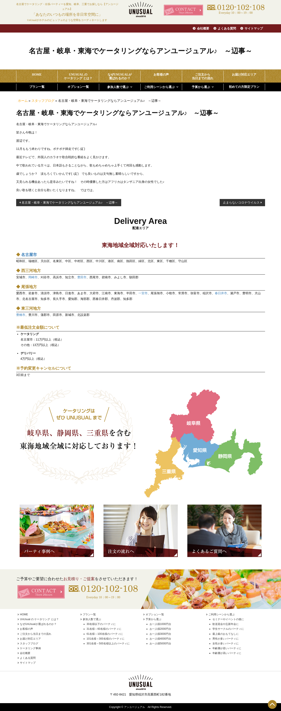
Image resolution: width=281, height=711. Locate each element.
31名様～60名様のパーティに (104, 628)
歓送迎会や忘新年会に (225, 624)
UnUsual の (78, 76)
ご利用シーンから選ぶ (159, 87)
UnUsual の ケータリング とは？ (39, 619)
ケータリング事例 (30, 648)
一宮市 (143, 293)
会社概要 (203, 28)
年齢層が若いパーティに (226, 648)
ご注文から (202, 76)
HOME (36, 74)
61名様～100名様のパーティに (105, 633)
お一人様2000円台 (160, 628)
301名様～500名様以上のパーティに (108, 643)
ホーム (23, 100)
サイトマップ (254, 28)
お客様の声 (161, 74)
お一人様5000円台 (160, 643)
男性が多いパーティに (225, 638)
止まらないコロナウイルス (241, 202)
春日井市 (221, 293)
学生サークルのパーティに (228, 628)
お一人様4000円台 (160, 638)
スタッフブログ (42, 100)
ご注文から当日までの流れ (35, 633)
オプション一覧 (78, 86)
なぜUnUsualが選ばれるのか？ (38, 624)
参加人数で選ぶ (118, 87)
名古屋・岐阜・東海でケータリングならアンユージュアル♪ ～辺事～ (70, 202)
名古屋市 (29, 255)
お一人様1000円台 (160, 624)
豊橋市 (20, 315)
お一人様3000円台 (160, 633)
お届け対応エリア (244, 74)
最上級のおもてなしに (225, 633)
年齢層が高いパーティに (226, 653)
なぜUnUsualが (119, 76)
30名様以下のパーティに (101, 624)
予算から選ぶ (201, 87)
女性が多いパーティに (225, 643)
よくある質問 (227, 28)
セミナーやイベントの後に (228, 619)
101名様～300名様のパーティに (105, 638)
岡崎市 (33, 277)
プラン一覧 (37, 86)
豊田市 (81, 277)
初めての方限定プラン (244, 86)
